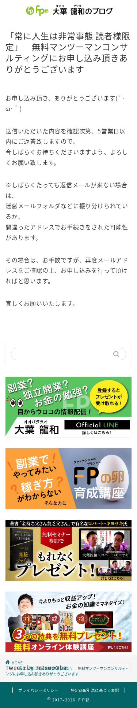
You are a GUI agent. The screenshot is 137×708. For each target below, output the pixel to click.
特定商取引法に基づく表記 (95, 690)
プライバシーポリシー (38, 690)
